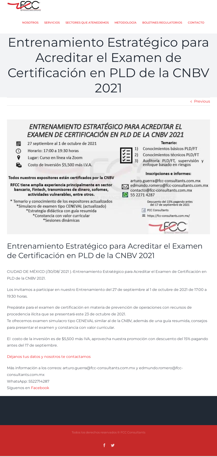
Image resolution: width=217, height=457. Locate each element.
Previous (202, 108)
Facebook (40, 395)
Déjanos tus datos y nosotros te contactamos (49, 363)
